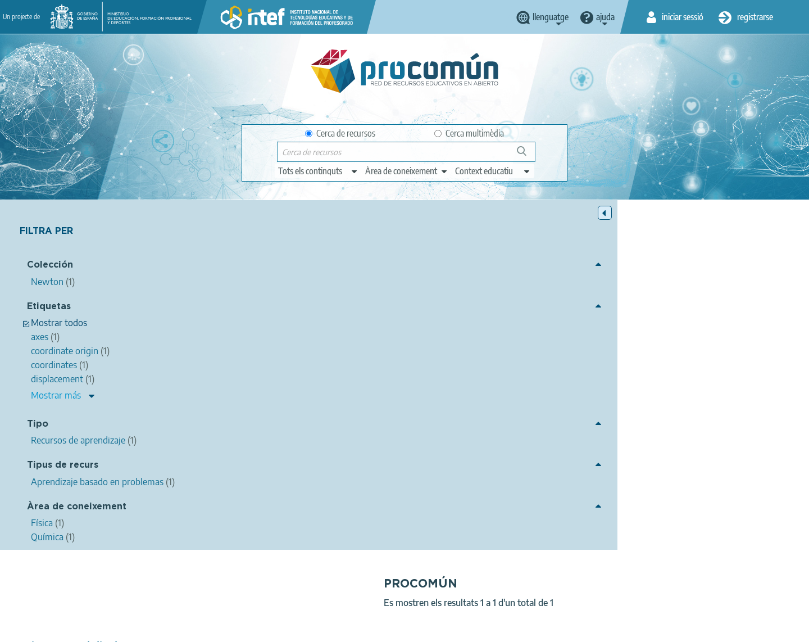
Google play (432, 584)
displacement (695, 353)
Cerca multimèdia (469, 133)
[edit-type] (318, 171)
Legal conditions (243, 628)
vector (739, 353)
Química (487, 395)
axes (358, 367)
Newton (421, 427)
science (379, 353)
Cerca (527, 155)
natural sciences (429, 353)
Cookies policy (384, 628)
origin (661, 367)
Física (453, 395)
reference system (543, 367)
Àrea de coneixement (76, 508)
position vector (453, 367)
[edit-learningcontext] (493, 171)
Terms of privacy (315, 628)
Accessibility (445, 628)
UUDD (371, 380)
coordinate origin (611, 367)
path (654, 353)
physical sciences (494, 353)
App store (335, 584)
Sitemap (496, 628)
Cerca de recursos (340, 133)
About (188, 628)
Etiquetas (49, 308)
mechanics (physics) (602, 353)
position (774, 353)
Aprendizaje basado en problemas (478, 411)
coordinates (397, 367)
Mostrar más (56, 397)
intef (301, 311)
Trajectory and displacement (290, 296)
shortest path (704, 367)
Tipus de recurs (62, 467)
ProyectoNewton (767, 367)
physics (545, 353)
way (496, 367)
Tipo (37, 426)
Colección (50, 267)
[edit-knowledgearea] (407, 171)
